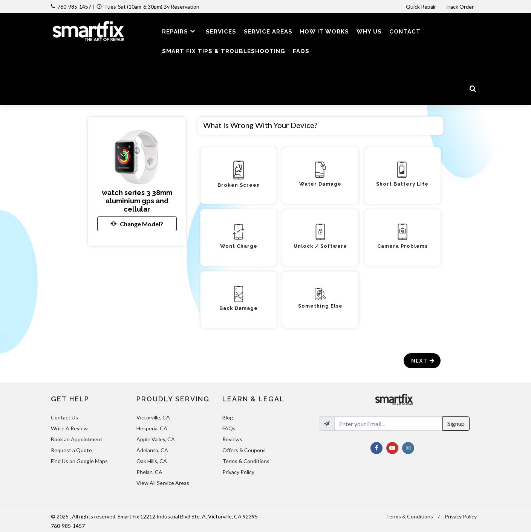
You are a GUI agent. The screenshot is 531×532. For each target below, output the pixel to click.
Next (423, 360)
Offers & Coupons (244, 450)
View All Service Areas (162, 483)
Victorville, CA (153, 417)
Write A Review (69, 428)
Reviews (232, 439)
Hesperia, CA (151, 428)
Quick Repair (421, 6)
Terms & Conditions (245, 461)
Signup (456, 423)
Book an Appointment (77, 439)
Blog (227, 417)
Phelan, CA (149, 472)
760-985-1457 (74, 6)
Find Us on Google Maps (79, 461)
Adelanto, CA (152, 450)
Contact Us (64, 417)
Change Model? (136, 223)
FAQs (229, 428)
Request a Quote (71, 450)
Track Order (460, 6)
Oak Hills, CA (151, 461)
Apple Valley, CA (155, 439)
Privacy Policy (238, 472)
